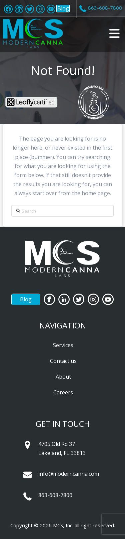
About (63, 376)
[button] (114, 33)
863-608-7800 (55, 495)
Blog (63, 8)
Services (63, 345)
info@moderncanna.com (68, 473)
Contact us (63, 361)
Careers (63, 392)
